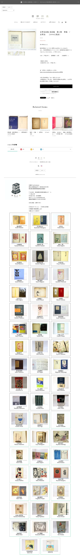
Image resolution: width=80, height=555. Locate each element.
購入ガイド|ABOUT (25, 22)
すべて (12, 149)
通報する (52, 97)
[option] (22, 39)
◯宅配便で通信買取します (35, 208)
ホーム (16, 22)
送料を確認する (55, 91)
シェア (48, 98)
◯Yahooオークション (34, 206)
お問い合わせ (52, 22)
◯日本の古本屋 (44, 206)
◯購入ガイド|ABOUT (34, 211)
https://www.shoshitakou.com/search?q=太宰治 (51, 72)
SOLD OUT (56, 86)
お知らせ (35, 22)
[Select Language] (8, 10)
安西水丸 (50, 552)
